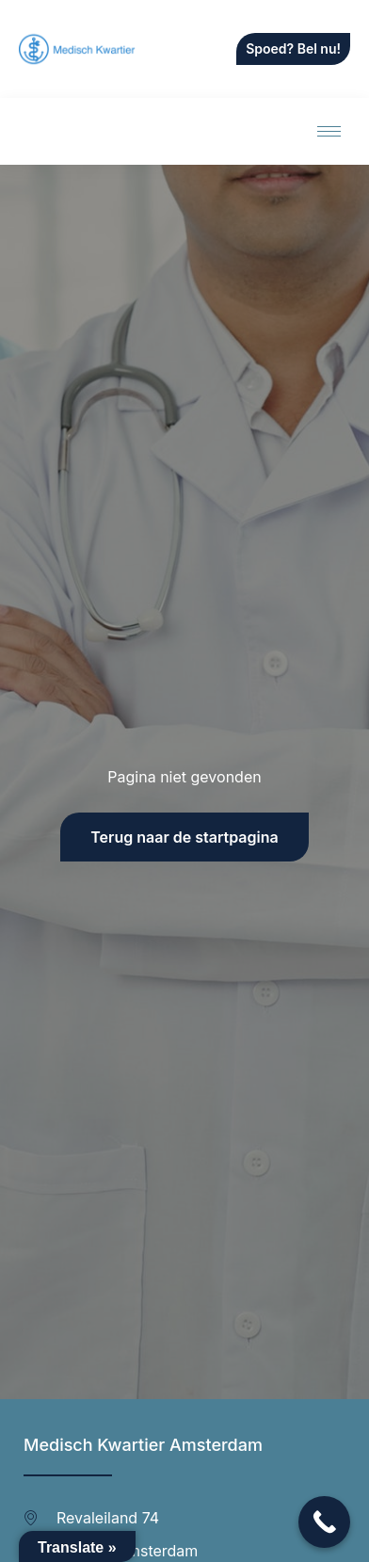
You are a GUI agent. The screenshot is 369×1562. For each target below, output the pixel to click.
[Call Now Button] (324, 1522)
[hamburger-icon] (329, 131)
